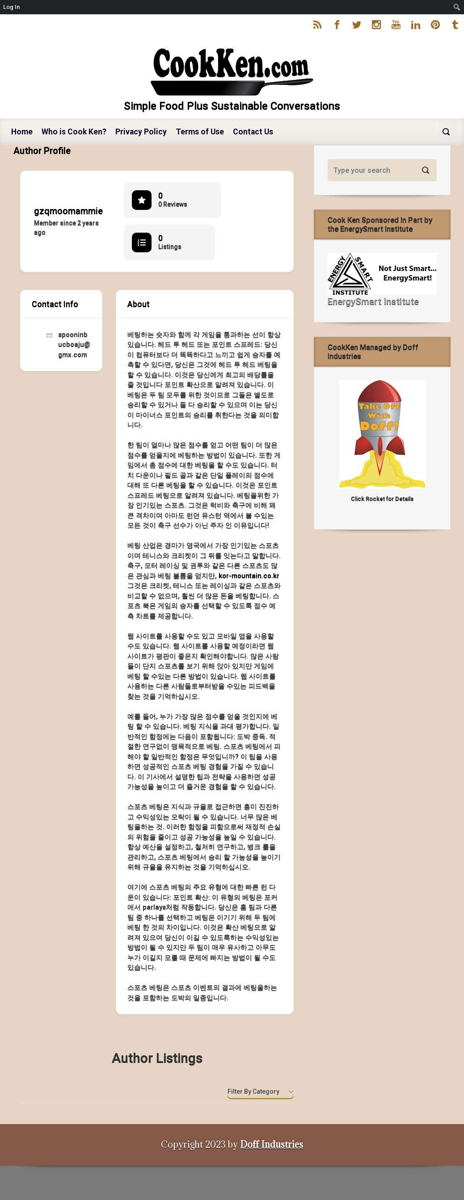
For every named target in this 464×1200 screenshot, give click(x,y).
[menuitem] (457, 7)
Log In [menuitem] (11, 7)
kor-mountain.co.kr (249, 576)
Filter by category (253, 1091)
